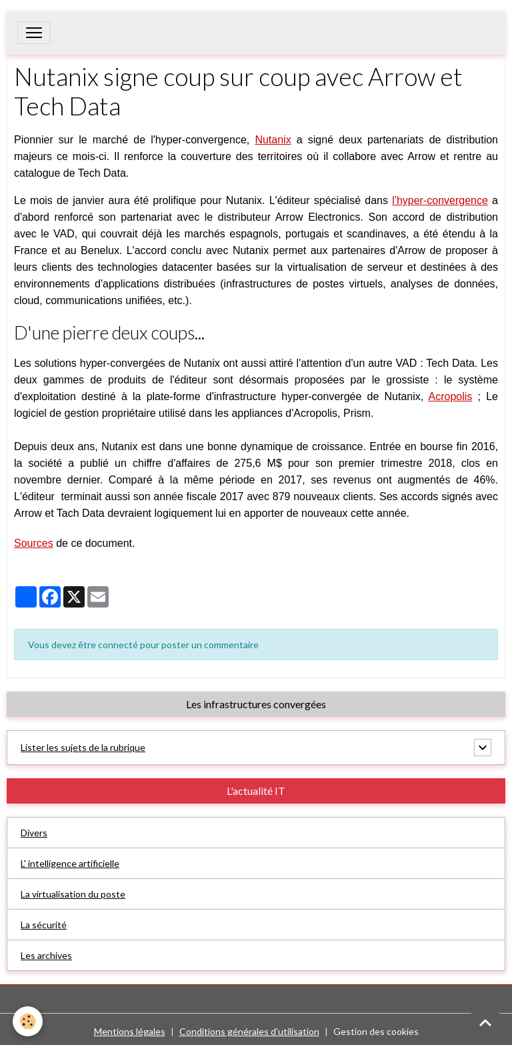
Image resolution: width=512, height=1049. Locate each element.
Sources (33, 543)
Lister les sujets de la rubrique (83, 747)
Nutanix (273, 139)
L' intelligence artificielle (70, 863)
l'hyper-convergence (440, 200)
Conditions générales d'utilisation (249, 1031)
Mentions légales (129, 1031)
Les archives (46, 955)
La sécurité (44, 924)
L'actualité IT (256, 790)
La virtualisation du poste (73, 894)
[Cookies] (28, 1021)
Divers (34, 832)
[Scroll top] (485, 1022)
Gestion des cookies (376, 1031)
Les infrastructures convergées (256, 704)
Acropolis (451, 396)
